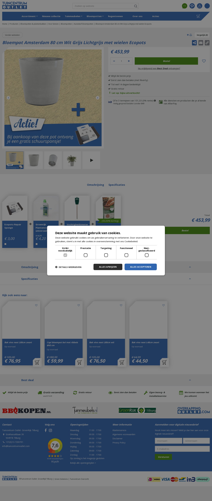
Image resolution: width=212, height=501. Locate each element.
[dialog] (106, 250)
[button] (68, 267)
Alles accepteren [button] (140, 266)
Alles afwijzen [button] (108, 266)
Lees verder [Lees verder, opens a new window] (145, 241)
